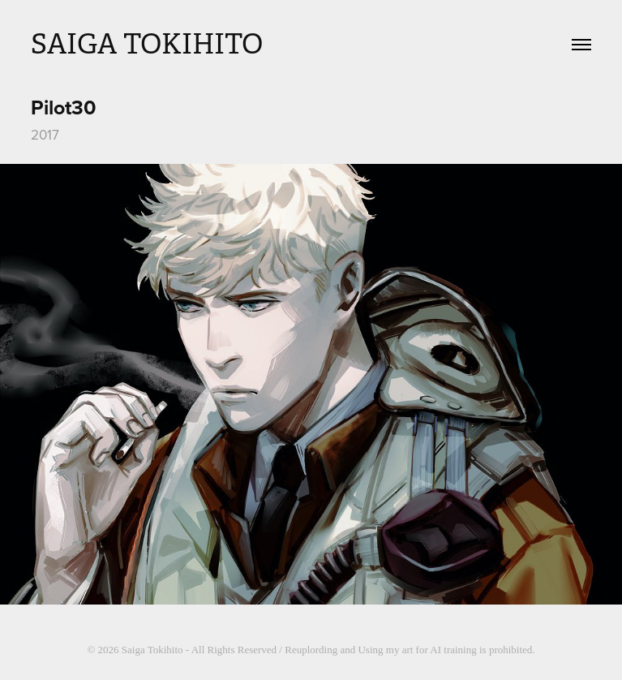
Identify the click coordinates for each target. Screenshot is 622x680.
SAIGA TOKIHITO (147, 44)
